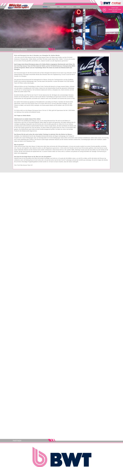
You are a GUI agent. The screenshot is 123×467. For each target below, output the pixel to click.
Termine (53, 7)
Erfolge (70, 7)
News (45, 7)
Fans (78, 7)
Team (61, 7)
